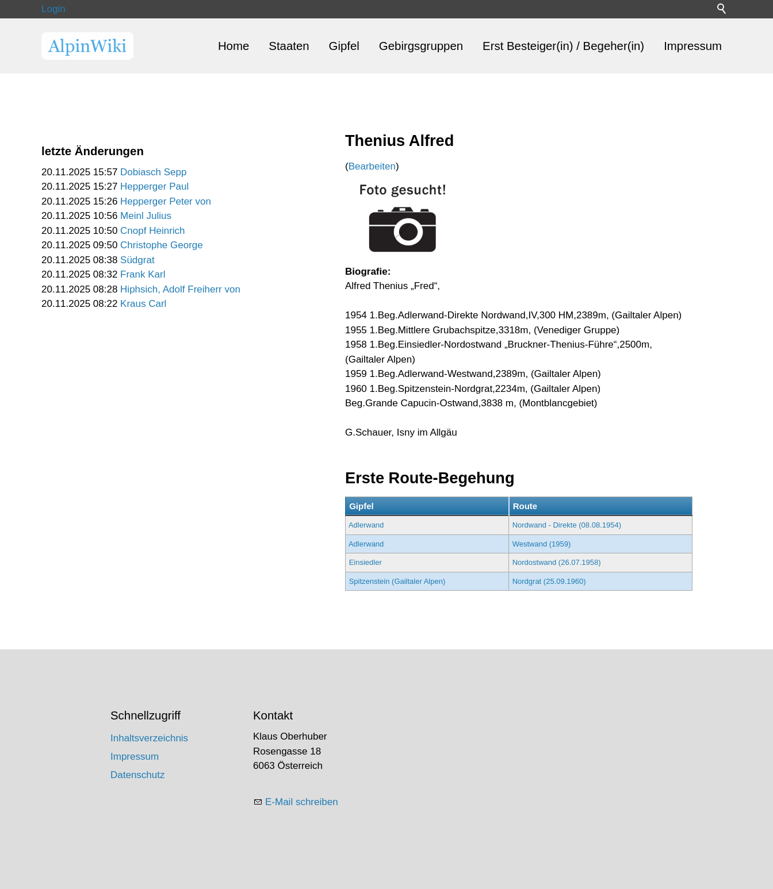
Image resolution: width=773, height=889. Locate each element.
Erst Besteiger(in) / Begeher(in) (563, 46)
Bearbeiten (372, 166)
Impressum (693, 46)
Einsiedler (365, 562)
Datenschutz (137, 774)
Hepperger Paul (154, 186)
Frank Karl (142, 274)
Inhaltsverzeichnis (149, 738)
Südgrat (137, 260)
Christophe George (161, 245)
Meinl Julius (145, 215)
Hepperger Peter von (165, 201)
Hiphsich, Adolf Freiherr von (180, 289)
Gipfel (344, 46)
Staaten (289, 46)
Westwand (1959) (541, 544)
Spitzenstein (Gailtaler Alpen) (397, 581)
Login (53, 8)
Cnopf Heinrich (152, 230)
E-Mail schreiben (301, 801)
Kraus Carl (143, 303)
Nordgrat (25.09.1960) (549, 581)
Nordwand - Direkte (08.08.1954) (566, 525)
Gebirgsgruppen (421, 46)
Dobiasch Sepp (153, 172)
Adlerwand (366, 525)
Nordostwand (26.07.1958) (556, 562)
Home (233, 46)
